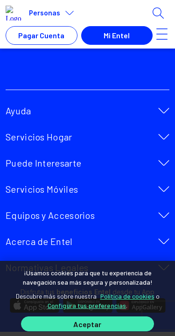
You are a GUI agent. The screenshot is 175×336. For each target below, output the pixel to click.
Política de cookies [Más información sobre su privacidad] (127, 296)
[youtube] (88, 72)
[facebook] (47, 72)
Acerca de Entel (39, 241)
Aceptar (87, 324)
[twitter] (68, 72)
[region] (87, 298)
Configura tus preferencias (87, 305)
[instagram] (109, 72)
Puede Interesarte (43, 162)
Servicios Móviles (42, 189)
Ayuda (18, 110)
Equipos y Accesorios (50, 215)
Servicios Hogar (39, 136)
